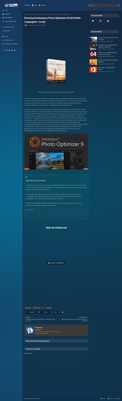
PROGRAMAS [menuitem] (7, 17)
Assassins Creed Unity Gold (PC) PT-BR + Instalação (108, 38)
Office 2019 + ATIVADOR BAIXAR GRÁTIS (106, 68)
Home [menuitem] (5, 10)
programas (34, 14)
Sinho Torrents (36, 398)
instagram (37, 333)
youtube (46, 333)
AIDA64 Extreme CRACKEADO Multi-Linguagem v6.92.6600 (107, 53)
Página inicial (27, 14)
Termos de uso (7, 40)
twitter (42, 333)
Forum (42, 5)
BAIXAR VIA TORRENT (57, 263)
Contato (117, 398)
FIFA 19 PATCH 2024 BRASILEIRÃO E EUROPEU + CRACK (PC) (107, 46)
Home (27, 5)
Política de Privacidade (9, 44)
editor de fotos (36, 307)
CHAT (34, 5)
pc (43, 307)
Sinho (25, 25)
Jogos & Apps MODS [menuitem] (9, 21)
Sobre (5, 36)
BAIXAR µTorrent (8, 27)
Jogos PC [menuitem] (6, 14)
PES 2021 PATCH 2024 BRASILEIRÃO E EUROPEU (108, 61)
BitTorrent (6, 30)
